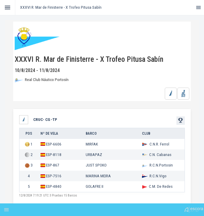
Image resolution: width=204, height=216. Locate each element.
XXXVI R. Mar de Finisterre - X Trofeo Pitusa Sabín (61, 7)
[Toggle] (7, 7)
